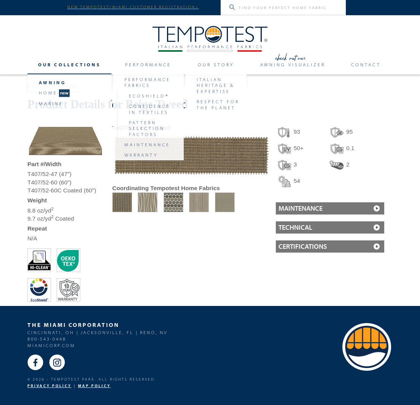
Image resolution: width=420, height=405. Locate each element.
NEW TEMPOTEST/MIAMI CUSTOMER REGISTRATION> (133, 7)
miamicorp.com (51, 345)
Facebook (35, 362)
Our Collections (69, 64)
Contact (366, 64)
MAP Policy (94, 386)
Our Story (216, 64)
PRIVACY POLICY (49, 386)
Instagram (57, 362)
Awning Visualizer (292, 64)
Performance (148, 64)
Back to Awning (53, 86)
